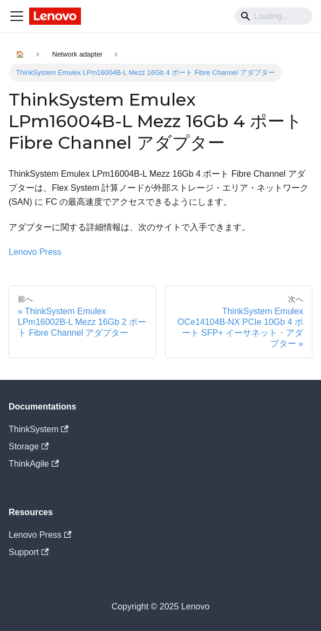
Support (29, 552)
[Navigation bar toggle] (17, 16)
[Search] (273, 16)
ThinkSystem (39, 429)
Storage (29, 446)
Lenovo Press (35, 251)
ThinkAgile (34, 463)
